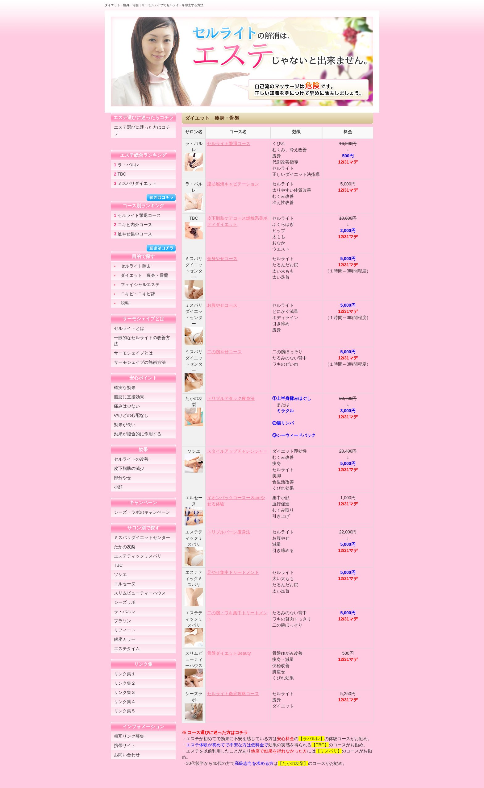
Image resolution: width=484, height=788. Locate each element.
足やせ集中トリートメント (233, 572)
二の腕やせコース (224, 351)
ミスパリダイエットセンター (142, 537)
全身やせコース (222, 258)
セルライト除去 (132, 265)
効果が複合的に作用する (137, 433)
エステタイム (127, 648)
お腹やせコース (222, 305)
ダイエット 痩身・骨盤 (141, 275)
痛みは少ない (127, 406)
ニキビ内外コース (133, 224)
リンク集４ (125, 701)
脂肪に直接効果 (129, 396)
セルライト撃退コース (228, 143)
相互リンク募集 (129, 736)
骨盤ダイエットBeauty (229, 653)
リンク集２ (125, 683)
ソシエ (120, 574)
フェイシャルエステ (137, 284)
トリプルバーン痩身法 (228, 531)
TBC (120, 174)
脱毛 (121, 303)
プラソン (122, 620)
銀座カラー (125, 639)
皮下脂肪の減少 (129, 468)
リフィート (125, 630)
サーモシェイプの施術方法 (140, 362)
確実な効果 (125, 387)
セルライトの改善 (131, 459)
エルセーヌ (125, 583)
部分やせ (122, 477)
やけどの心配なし (131, 415)
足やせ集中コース (133, 233)
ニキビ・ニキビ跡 (134, 293)
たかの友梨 (125, 546)
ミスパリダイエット (135, 183)
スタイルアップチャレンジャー (237, 451)
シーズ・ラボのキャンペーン (142, 512)
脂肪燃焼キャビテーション (233, 183)
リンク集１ (125, 673)
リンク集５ (125, 710)
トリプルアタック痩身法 (231, 398)
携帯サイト (125, 745)
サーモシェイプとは (133, 352)
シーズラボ (125, 602)
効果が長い (125, 424)
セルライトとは (129, 328)
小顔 (118, 486)
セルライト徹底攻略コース (233, 693)
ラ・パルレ (126, 164)
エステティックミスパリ (137, 556)
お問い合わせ (127, 754)
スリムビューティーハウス (140, 593)
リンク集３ (125, 692)
